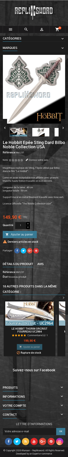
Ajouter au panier (19, 235)
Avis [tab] (40, 264)
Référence (9, 153)
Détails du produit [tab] (18, 264)
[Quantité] (20, 225)
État (5, 277)
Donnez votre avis (38, 160)
